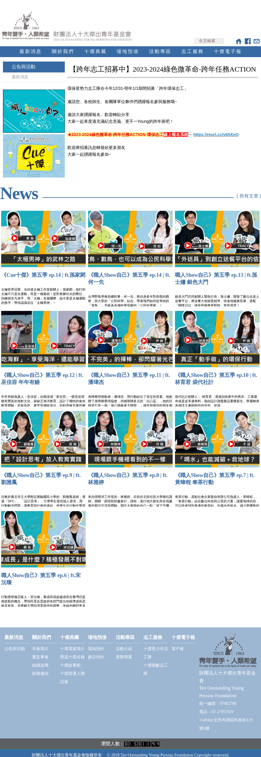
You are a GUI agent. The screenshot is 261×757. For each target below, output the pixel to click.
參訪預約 (96, 652)
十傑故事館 (70, 660)
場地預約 (96, 643)
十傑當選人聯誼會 (72, 672)
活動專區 (160, 46)
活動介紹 (124, 643)
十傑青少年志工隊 (155, 647)
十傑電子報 (228, 46)
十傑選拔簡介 (72, 643)
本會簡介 (40, 643)
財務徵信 (40, 668)
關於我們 (63, 46)
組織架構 (40, 660)
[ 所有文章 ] (249, 191)
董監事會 (40, 652)
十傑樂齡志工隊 (155, 664)
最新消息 (30, 46)
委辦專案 (124, 652)
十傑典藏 (95, 46)
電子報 (177, 643)
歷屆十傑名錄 (72, 652)
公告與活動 (23, 61)
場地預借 (128, 46)
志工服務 (192, 46)
